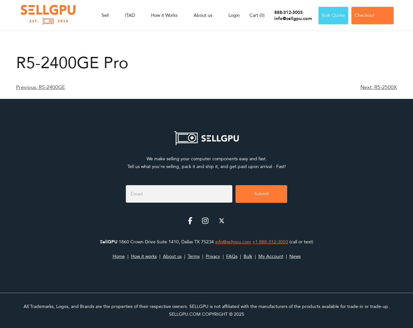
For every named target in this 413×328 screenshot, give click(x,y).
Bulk (248, 256)
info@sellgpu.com (293, 19)
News (295, 256)
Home (119, 256)
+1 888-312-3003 (270, 242)
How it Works (164, 15)
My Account (270, 256)
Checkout (372, 15)
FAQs (231, 256)
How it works (144, 256)
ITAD (130, 15)
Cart (257, 15)
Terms (194, 256)
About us (203, 15)
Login (234, 15)
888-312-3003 (288, 12)
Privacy (213, 256)
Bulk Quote (333, 15)
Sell (105, 15)
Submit (261, 194)
